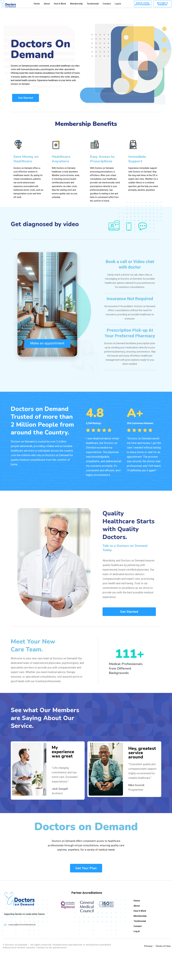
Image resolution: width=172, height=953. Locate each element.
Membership (76, 3)
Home (37, 3)
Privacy (148, 946)
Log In (118, 3)
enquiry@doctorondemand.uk (22, 924)
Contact (107, 3)
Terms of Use (163, 946)
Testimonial (93, 3)
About (47, 3)
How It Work (60, 3)
